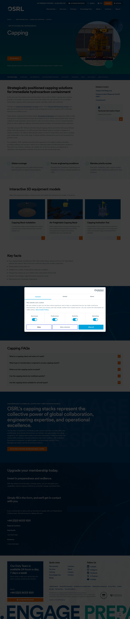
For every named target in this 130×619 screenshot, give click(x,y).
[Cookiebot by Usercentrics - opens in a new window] (96, 290)
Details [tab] (65, 296)
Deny (39, 327)
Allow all (91, 327)
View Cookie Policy (42, 309)
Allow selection (65, 327)
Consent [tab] (38, 296)
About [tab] (92, 296)
